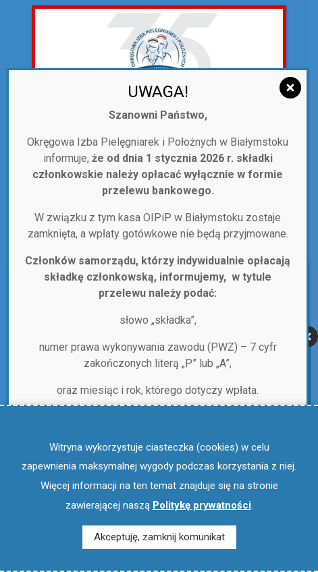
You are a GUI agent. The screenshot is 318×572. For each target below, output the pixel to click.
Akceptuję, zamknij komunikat (159, 537)
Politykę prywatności (202, 505)
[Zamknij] (290, 87)
